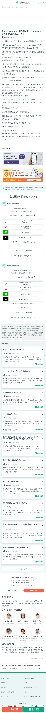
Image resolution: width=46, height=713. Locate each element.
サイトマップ (4, 696)
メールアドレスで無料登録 (23, 250)
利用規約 (16, 208)
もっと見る (23, 569)
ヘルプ (25, 682)
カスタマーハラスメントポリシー (32, 696)
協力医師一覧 (4, 682)
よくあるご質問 (5, 678)
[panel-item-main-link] (23, 357)
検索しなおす (12, 590)
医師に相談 (34, 590)
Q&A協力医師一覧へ (37, 658)
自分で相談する (17, 189)
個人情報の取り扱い (25, 208)
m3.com (40, 603)
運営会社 (26, 692)
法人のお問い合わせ (29, 678)
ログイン (41, 2)
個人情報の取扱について (30, 687)
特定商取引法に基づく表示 (7, 692)
